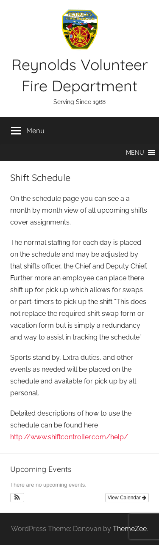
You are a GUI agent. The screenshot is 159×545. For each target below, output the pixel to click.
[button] (135, 152)
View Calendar (127, 498)
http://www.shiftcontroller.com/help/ (69, 437)
